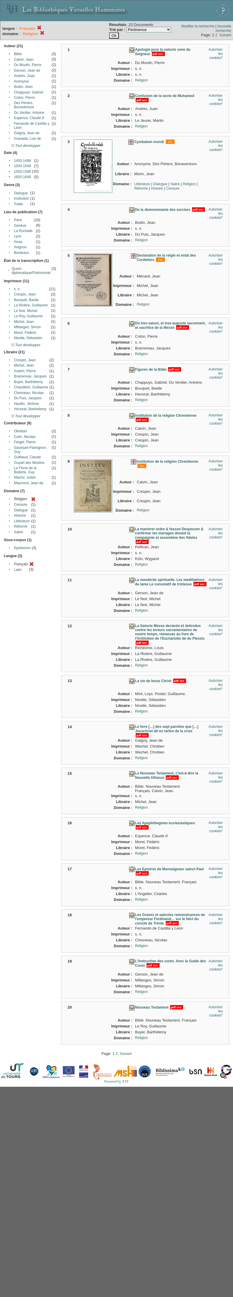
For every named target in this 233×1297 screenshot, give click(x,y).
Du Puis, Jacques (27, 398)
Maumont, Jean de (28, 483)
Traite (18, 204)
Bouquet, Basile (26, 300)
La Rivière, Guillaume (31, 305)
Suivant (225, 35)
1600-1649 (22, 177)
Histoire (20, 515)
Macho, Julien (25, 477)
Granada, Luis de (27, 139)
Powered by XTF (116, 1081)
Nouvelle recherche (223, 28)
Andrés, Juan (24, 76)
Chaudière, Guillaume (31, 387)
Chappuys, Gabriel (28, 92)
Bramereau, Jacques (30, 376)
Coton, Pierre (24, 98)
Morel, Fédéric (25, 333)
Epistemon (22, 548)
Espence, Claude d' (29, 118)
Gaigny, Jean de (27, 133)
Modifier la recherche (197, 26)
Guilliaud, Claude (27, 457)
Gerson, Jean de (27, 70)
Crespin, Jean (25, 294)
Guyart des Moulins (29, 463)
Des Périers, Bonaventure (24, 105)
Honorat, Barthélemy (30, 409)
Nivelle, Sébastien (28, 338)
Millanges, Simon (27, 327)
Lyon (18, 236)
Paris (18, 220)
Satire (18, 532)
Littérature (22, 521)
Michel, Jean (24, 322)
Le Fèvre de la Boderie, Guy (25, 470)
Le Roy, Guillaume (28, 316)
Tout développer (26, 146)
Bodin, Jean (23, 87)
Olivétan (20, 431)
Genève (20, 226)
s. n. (17, 289)
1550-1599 (22, 172)
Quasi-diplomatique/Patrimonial (31, 271)
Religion (141, 80)
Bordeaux (21, 253)
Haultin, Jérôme (26, 404)
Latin (18, 570)
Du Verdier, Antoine (29, 113)
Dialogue (21, 193)
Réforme (20, 526)
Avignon (20, 247)
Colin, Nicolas (24, 437)
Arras (18, 242)
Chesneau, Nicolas (29, 393)
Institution (21, 198)
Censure (20, 505)
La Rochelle (23, 231)
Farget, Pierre (24, 442)
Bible (18, 54)
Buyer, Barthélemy (28, 382)
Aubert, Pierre (25, 371)
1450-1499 (22, 161)
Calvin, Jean (23, 60)
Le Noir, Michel (25, 311)
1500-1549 (22, 166)
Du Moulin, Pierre (27, 65)
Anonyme (21, 81)
